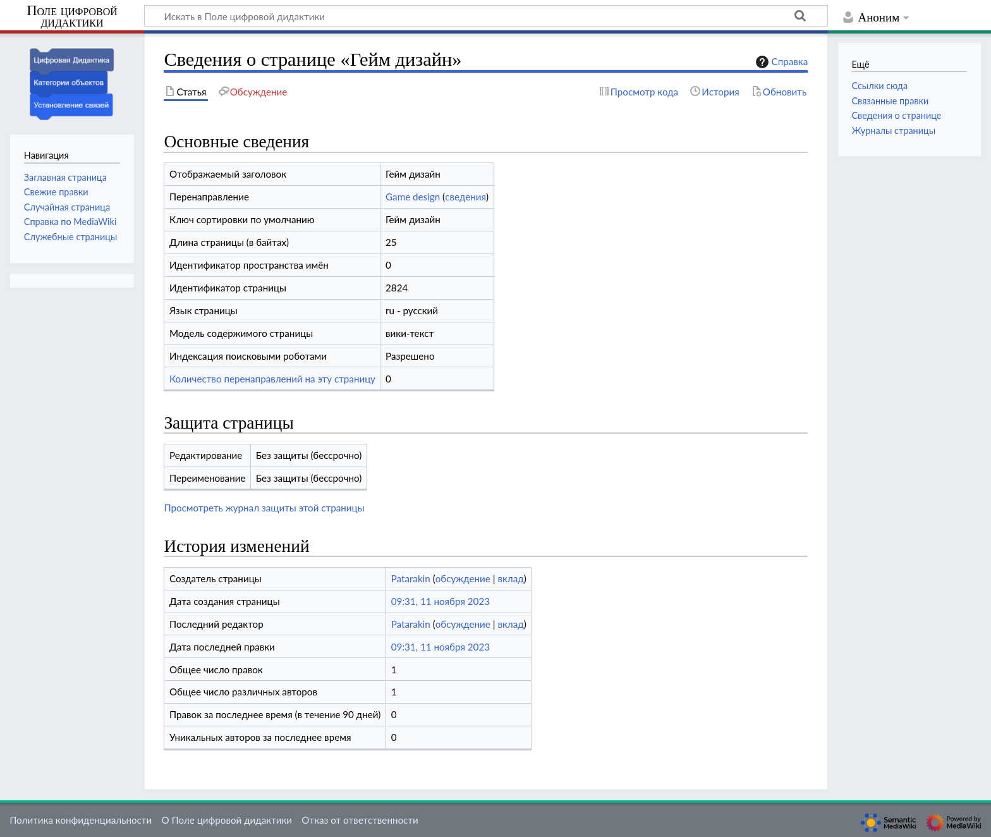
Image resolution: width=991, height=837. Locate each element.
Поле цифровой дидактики (72, 16)
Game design (413, 196)
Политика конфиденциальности (80, 820)
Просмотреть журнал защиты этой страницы (264, 507)
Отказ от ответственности (359, 820)
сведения (465, 196)
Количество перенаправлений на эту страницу (272, 378)
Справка (780, 62)
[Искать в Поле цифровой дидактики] (486, 16)
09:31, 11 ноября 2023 (440, 601)
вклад (510, 578)
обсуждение (462, 578)
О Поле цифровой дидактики (226, 820)
